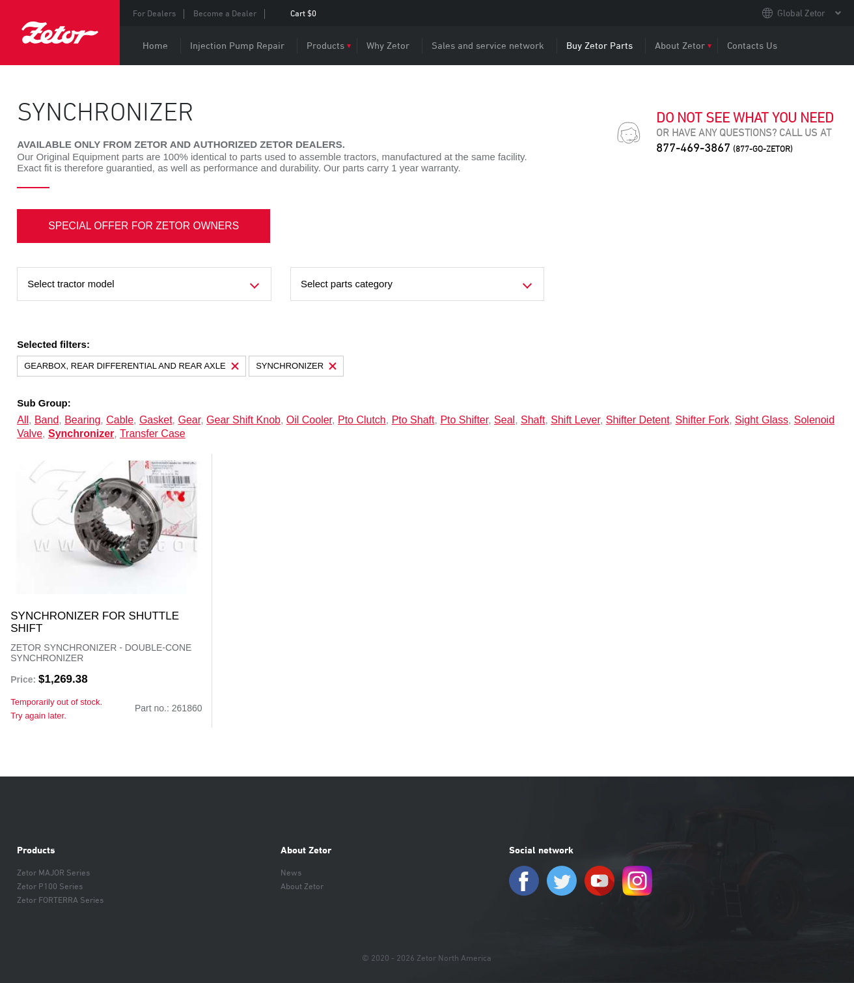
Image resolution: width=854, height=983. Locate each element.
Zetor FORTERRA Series (60, 899)
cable (119, 419)
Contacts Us (752, 45)
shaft (533, 419)
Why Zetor (387, 45)
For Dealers (154, 13)
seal (504, 419)
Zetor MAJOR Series (53, 872)
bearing (82, 419)
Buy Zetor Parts (599, 45)
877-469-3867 (724, 147)
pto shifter (464, 419)
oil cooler (309, 419)
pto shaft (413, 419)
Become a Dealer (224, 13)
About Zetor (680, 45)
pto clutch (362, 419)
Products (325, 45)
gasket (155, 419)
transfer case (153, 433)
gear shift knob (243, 419)
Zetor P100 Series (50, 886)
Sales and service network (488, 45)
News (291, 872)
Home (155, 45)
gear (189, 419)
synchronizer (81, 433)
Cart (303, 13)
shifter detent (638, 419)
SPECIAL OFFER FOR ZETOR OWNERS (145, 225)
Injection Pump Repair (237, 45)
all (23, 419)
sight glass (761, 419)
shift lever (575, 419)
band (46, 419)
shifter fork (702, 419)
